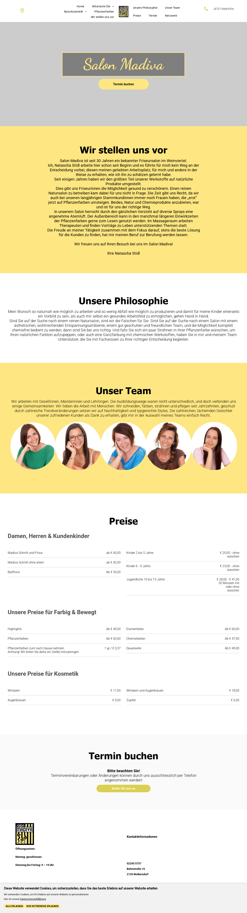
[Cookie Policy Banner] (123, 898)
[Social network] (22, 11)
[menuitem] (80, 6)
